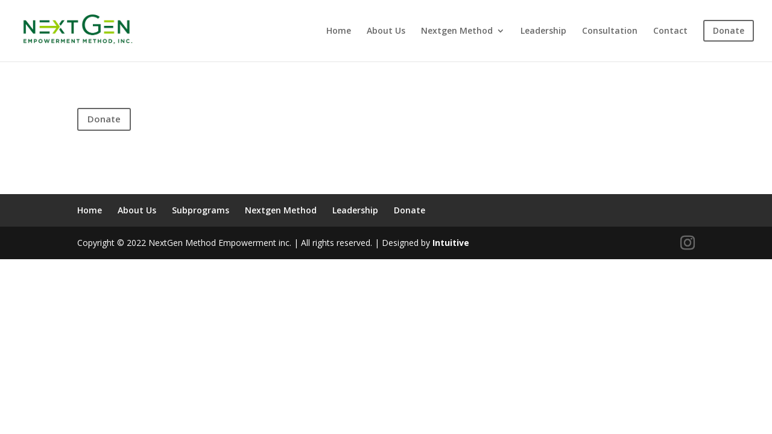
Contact (670, 31)
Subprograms (200, 210)
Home (338, 31)
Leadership (543, 31)
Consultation (610, 31)
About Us (386, 31)
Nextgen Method (457, 31)
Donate (104, 119)
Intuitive (450, 242)
